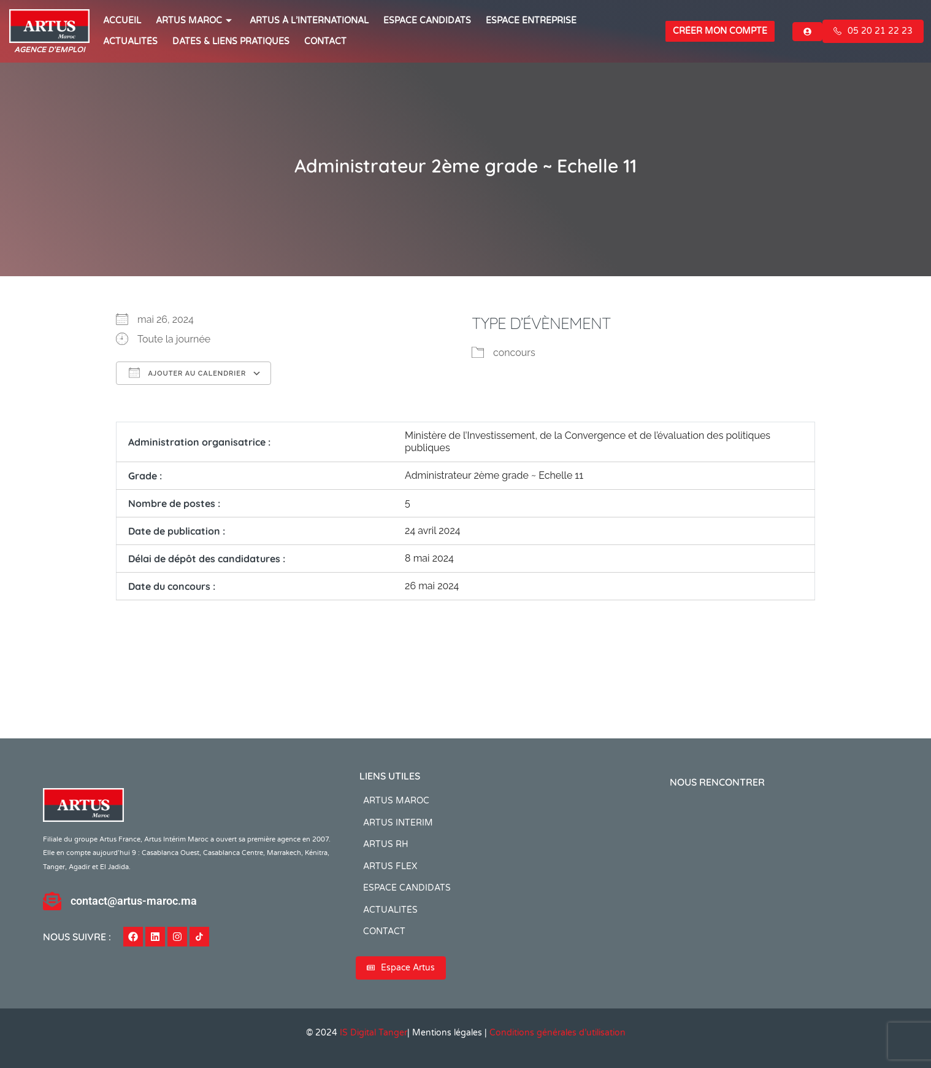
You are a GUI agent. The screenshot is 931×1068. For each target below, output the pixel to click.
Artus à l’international (309, 20)
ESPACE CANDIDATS (427, 20)
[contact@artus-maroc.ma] (52, 901)
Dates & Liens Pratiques (230, 41)
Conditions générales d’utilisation (557, 1032)
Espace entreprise (531, 20)
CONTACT (325, 41)
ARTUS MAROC (195, 20)
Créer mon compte (720, 31)
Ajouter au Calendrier (187, 372)
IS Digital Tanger (373, 1032)
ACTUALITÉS (130, 41)
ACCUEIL (122, 20)
